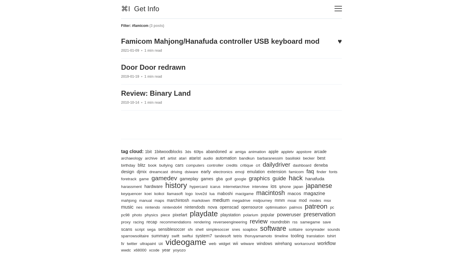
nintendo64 (172, 207)
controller (215, 165)
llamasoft (175, 193)
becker (309, 158)
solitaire (296, 229)
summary (160, 235)
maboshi (225, 193)
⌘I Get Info (140, 9)
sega (151, 229)
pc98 (125, 215)
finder (321, 172)
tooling (297, 235)
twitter (132, 243)
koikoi (159, 193)
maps (159, 200)
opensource (252, 207)
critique (246, 165)
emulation (256, 171)
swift (175, 236)
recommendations (175, 222)
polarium (250, 215)
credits (232, 165)
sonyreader (315, 229)
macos (294, 193)
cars (179, 165)
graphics (259, 178)
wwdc (126, 250)
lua (212, 193)
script (140, 229)
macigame (244, 193)
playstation (231, 214)
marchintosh (178, 200)
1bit (148, 151)
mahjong (128, 200)
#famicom (140, 26)
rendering (202, 222)
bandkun (247, 158)
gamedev (164, 178)
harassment (131, 186)
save (327, 222)
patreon (316, 206)
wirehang (283, 243)
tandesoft (223, 236)
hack (296, 178)
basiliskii (293, 158)
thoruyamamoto (258, 236)
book (152, 165)
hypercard (199, 186)
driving (176, 172)
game (144, 179)
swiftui (187, 236)
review (259, 221)
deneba (321, 165)
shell (199, 229)
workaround (304, 243)
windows (264, 243)
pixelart (180, 214)
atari (183, 158)
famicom (296, 172)
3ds (188, 152)
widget (224, 243)
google (240, 179)
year (166, 250)
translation (316, 236)
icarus (215, 186)
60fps (198, 152)
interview (260, 186)
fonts (333, 172)
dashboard (302, 165)
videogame (185, 242)
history (176, 185)
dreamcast (158, 172)
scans (126, 229)
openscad (229, 207)
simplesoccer (217, 229)
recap (151, 222)
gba (219, 178)
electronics (222, 172)
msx (327, 200)
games (207, 178)
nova (212, 207)
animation (257, 152)
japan (298, 186)
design (127, 171)
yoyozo (179, 250)
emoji (239, 172)
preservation (319, 214)
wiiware (247, 243)
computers (195, 165)
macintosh (270, 193)
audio (208, 158)
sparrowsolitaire (135, 236)
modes (315, 200)
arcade (320, 151)
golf (228, 179)
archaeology (131, 158)
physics (151, 215)
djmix (141, 171)
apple (273, 151)
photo (137, 215)
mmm (280, 200)
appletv (287, 152)
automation (226, 158)
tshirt (331, 236)
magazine (314, 193)
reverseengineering (230, 222)
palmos (295, 207)
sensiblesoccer (171, 229)
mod (303, 200)
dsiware (191, 172)
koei (147, 193)
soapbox (250, 229)
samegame (310, 222)
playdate (204, 214)
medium (221, 200)
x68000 (139, 250)
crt (258, 165)
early (206, 171)
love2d (201, 193)
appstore (303, 152)
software (273, 228)
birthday (128, 165)
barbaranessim (270, 158)
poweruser (289, 214)
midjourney (262, 200)
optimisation (276, 207)
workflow (326, 243)
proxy (126, 222)
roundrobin (280, 222)
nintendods (195, 207)
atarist (194, 158)
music (127, 207)
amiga (240, 152)
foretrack (128, 179)
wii (235, 243)
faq (310, 171)
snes (236, 229)
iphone (285, 186)
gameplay (189, 178)
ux (161, 243)
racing (138, 222)
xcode (154, 250)
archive (151, 158)
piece (165, 215)
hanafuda (315, 178)
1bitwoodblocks (168, 151)
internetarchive (236, 186)
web (212, 243)
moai (292, 200)
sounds (333, 229)
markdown (201, 200)
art (162, 158)
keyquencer (131, 193)
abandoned (216, 151)
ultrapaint (148, 243)
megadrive (241, 200)
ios (273, 186)
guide (279, 178)
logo (189, 193)
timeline (281, 236)
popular (267, 214)
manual (145, 200)
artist (172, 158)
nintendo (152, 207)
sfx (190, 229)
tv (122, 243)
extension (277, 171)
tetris (237, 236)
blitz (142, 165)
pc (332, 207)
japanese (319, 185)
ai (230, 152)
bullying (165, 165)
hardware (153, 186)
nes (139, 207)
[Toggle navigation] (338, 9)
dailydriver (276, 164)
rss (295, 222)
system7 (203, 235)
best (321, 158)
